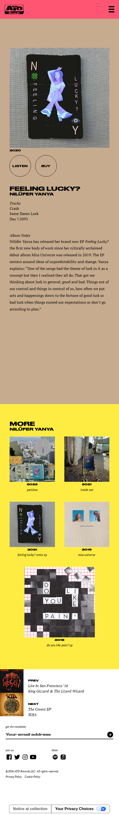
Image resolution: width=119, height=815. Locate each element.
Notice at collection (30, 809)
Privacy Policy (14, 776)
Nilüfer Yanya (32, 194)
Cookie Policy (32, 776)
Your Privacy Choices (74, 809)
